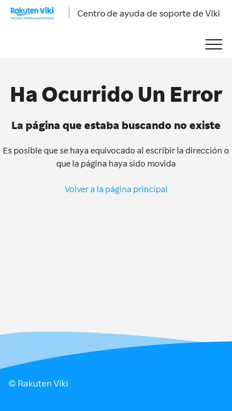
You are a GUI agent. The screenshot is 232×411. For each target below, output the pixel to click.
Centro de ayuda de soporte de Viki (148, 13)
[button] (213, 44)
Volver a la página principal (116, 189)
